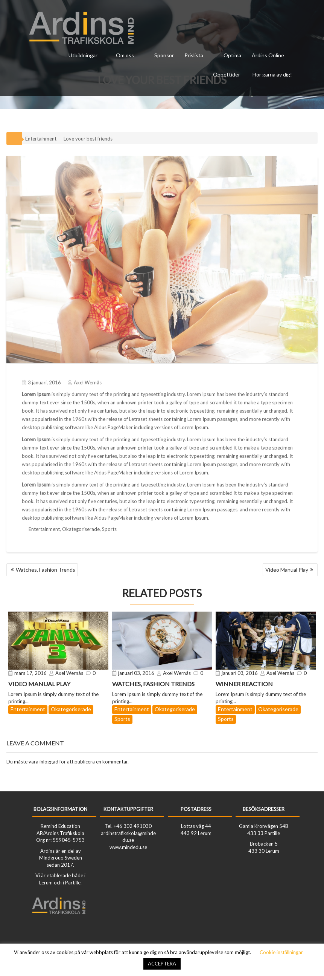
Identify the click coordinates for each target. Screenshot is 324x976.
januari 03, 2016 (136, 673)
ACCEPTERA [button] (162, 964)
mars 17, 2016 (30, 673)
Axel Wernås (85, 381)
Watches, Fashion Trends (45, 569)
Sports (109, 527)
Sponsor (164, 55)
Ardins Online (268, 55)
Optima (232, 55)
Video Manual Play (286, 569)
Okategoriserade (81, 527)
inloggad (49, 762)
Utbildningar (82, 55)
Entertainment (40, 137)
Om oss (125, 55)
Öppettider (226, 74)
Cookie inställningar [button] (281, 952)
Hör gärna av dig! (272, 74)
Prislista (193, 55)
